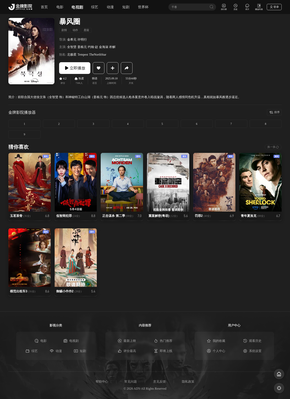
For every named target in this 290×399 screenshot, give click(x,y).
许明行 (82, 39)
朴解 (112, 47)
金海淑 (103, 47)
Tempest (82, 54)
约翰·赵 (93, 47)
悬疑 (86, 30)
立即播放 (74, 68)
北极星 (72, 54)
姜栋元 (82, 47)
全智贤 (72, 47)
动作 (75, 30)
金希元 (72, 39)
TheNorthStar (97, 54)
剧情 (64, 30)
